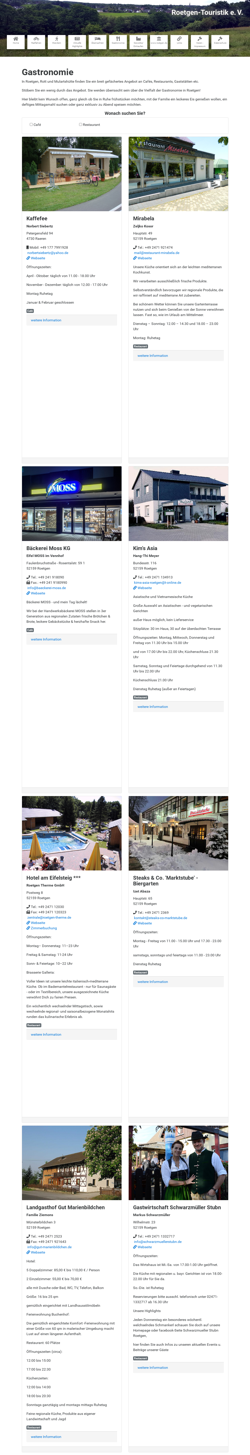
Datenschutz (220, 40)
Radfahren (36, 40)
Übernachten (97, 40)
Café (37, 125)
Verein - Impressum (200, 42)
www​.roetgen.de (159, 40)
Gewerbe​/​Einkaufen (138, 42)
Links (179, 40)
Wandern (56, 40)
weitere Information (46, 320)
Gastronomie (118, 40)
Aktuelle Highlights (77, 42)
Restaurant (91, 125)
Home (16, 40)
